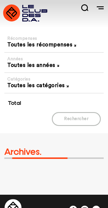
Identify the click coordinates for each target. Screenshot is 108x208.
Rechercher (76, 119)
